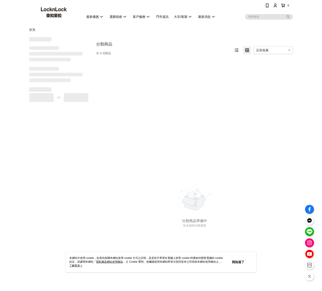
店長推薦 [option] (262, 50)
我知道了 (238, 262)
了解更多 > (75, 265)
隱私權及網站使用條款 (109, 261)
